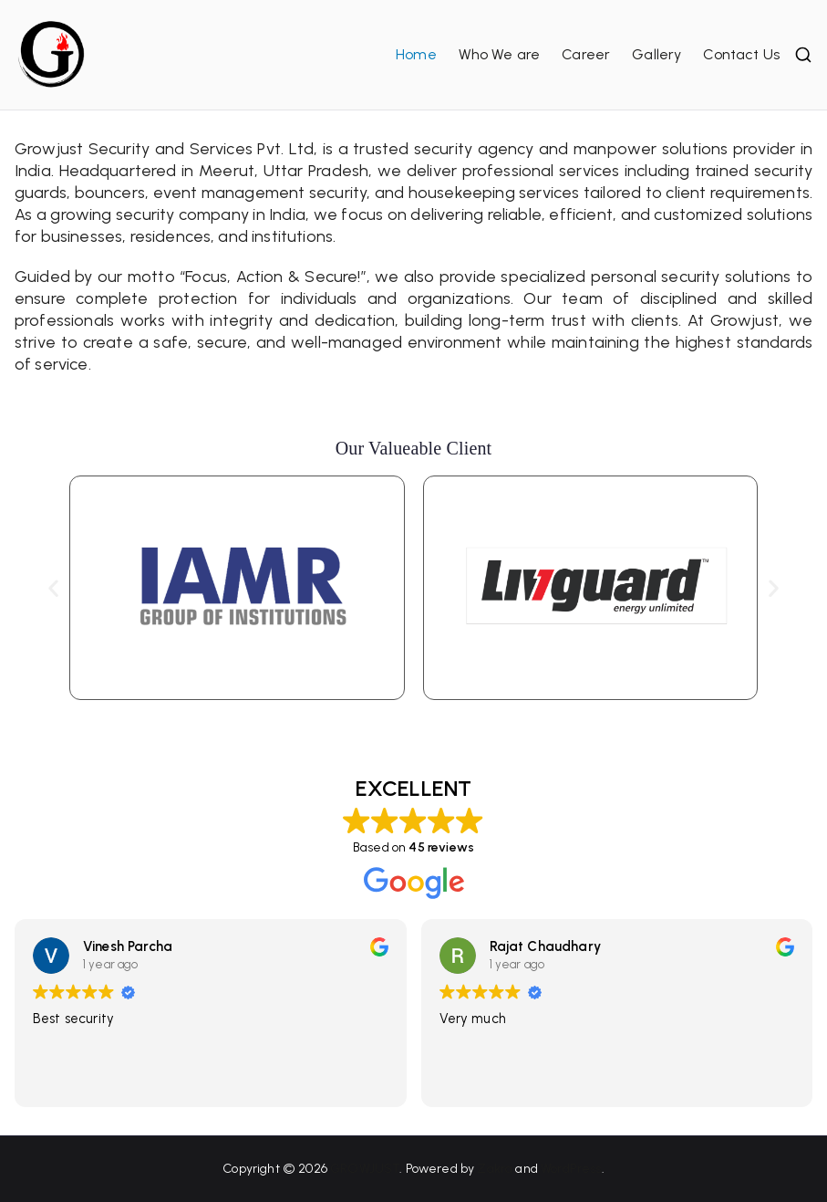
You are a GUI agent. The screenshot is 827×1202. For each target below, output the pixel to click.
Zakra (494, 1168)
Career (586, 54)
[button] (53, 587)
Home (416, 54)
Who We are (500, 54)
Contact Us (741, 54)
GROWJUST (364, 1168)
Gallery (656, 54)
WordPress (571, 1168)
